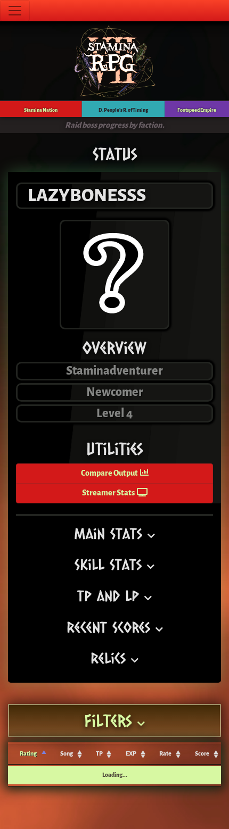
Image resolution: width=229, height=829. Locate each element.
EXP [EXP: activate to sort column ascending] (131, 754)
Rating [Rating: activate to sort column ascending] (28, 754)
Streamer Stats (115, 493)
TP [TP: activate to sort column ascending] (99, 754)
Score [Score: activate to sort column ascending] (202, 754)
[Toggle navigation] (15, 10)
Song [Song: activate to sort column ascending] (66, 754)
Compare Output (115, 473)
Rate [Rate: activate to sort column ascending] (165, 754)
